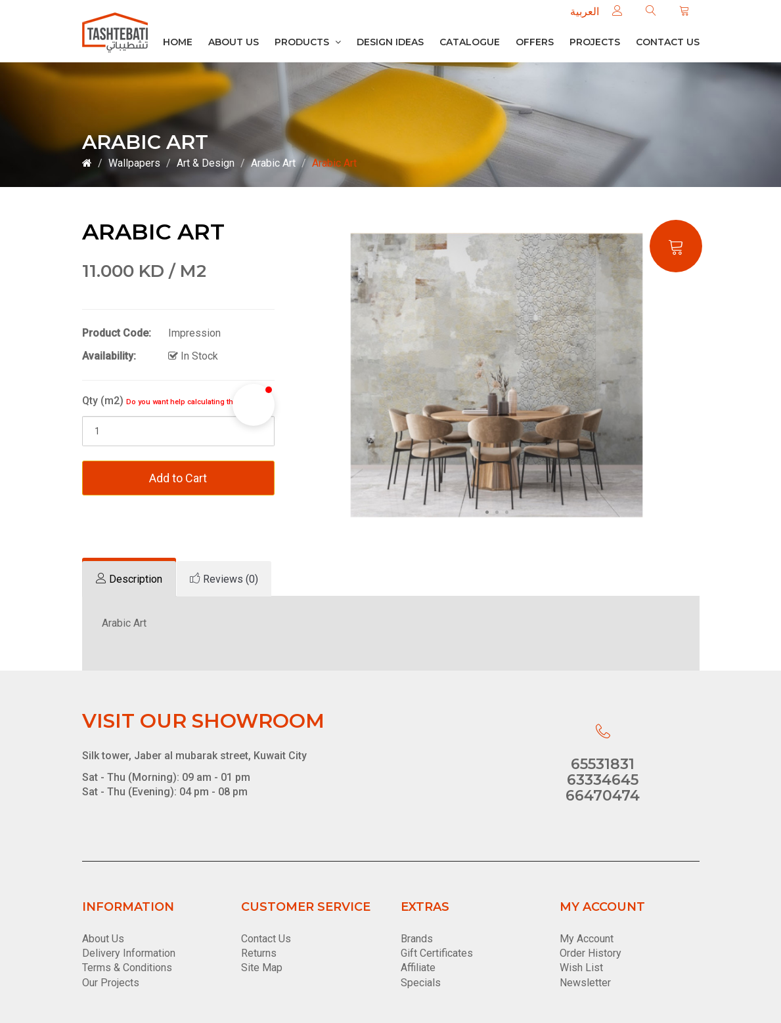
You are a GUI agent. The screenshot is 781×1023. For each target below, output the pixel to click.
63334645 (602, 780)
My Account (587, 938)
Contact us (668, 42)
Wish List (581, 967)
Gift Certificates (437, 953)
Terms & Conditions (127, 967)
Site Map (261, 967)
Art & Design (205, 163)
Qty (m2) (176, 400)
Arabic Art (273, 163)
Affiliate (418, 967)
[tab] (129, 579)
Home (177, 42)
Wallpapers (134, 163)
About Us (233, 42)
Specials (421, 982)
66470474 (603, 795)
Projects (594, 42)
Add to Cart (178, 478)
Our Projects (110, 982)
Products (308, 42)
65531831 (603, 764)
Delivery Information (128, 953)
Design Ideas (390, 42)
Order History (590, 953)
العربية (584, 11)
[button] (254, 405)
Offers (535, 42)
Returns (259, 953)
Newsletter (585, 982)
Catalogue (469, 42)
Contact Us (266, 938)
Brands (417, 938)
